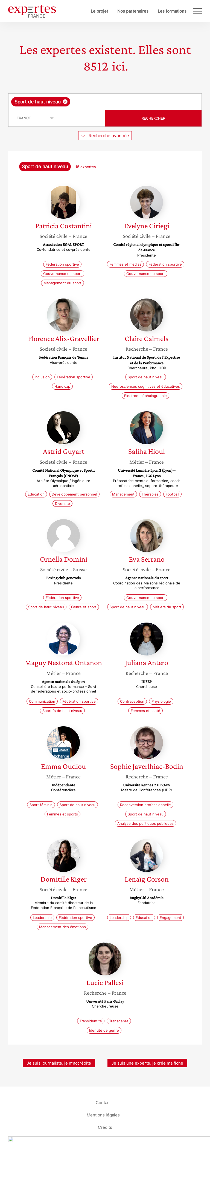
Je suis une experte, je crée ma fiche (147, 1063)
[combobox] (105, 102)
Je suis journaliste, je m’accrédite (59, 1063)
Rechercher (153, 118)
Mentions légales (103, 1114)
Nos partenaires (132, 11)
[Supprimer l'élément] (65, 101)
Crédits (105, 1127)
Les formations (172, 11)
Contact (103, 1102)
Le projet (99, 11)
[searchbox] (115, 102)
